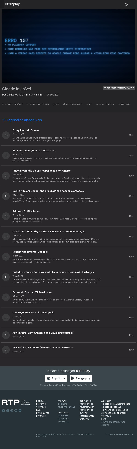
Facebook (3, 410)
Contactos (63, 422)
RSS (89, 104)
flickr (20, 410)
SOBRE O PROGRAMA (37, 104)
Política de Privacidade (45, 434)
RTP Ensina (41, 416)
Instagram (11, 410)
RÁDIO (39, 410)
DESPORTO (41, 404)
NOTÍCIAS (40, 401)
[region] (68, 46)
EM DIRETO (62, 404)
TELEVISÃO (41, 407)
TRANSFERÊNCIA (105, 104)
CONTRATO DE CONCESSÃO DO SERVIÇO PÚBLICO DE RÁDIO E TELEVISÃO (114, 413)
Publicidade (41, 436)
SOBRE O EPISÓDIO (12, 104)
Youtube (15, 410)
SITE (56, 104)
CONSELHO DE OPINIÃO (111, 407)
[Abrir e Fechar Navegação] (133, 4)
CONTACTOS (85, 401)
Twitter (7, 410)
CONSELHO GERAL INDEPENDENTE (115, 404)
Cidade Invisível (16, 89)
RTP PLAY (62, 401)
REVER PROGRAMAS (66, 407)
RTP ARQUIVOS (42, 413)
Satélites (84, 419)
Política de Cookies (65, 434)
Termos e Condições (84, 434)
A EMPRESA (106, 401)
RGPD (103, 419)
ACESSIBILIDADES (72, 104)
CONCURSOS (63, 413)
